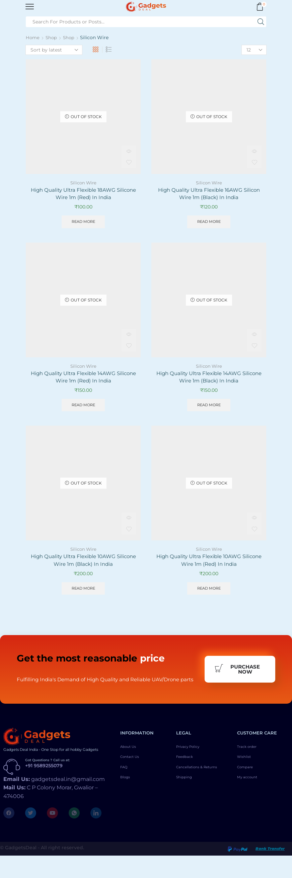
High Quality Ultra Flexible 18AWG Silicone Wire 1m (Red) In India (83, 194)
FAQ (125, 793)
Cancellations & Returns (194, 795)
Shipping (186, 809)
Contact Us (133, 781)
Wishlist (246, 781)
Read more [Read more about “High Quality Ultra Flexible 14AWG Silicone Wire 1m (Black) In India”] (209, 407)
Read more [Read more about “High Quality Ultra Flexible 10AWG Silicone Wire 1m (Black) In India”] (83, 592)
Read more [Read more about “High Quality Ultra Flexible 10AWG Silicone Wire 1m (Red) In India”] (209, 592)
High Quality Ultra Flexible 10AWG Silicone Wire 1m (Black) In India (83, 564)
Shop (52, 37)
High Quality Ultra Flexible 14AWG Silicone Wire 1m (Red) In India (83, 379)
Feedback (187, 781)
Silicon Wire (83, 183)
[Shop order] (53, 50)
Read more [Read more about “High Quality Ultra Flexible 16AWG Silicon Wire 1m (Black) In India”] (209, 222)
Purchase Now (237, 683)
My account (251, 804)
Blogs (127, 804)
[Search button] (261, 21)
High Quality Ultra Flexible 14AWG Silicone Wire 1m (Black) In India (209, 379)
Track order (250, 770)
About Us (131, 770)
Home (33, 37)
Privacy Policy (192, 770)
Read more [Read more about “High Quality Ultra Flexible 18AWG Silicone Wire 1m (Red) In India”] (83, 222)
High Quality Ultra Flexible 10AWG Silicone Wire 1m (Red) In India (209, 564)
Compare (248, 793)
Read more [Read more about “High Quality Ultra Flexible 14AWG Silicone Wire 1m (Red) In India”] (83, 407)
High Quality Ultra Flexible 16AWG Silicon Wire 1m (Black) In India (209, 194)
